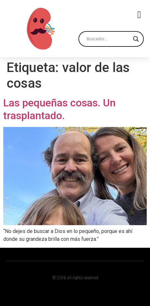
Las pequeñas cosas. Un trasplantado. (59, 109)
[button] (139, 15)
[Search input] (108, 39)
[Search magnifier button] (136, 39)
